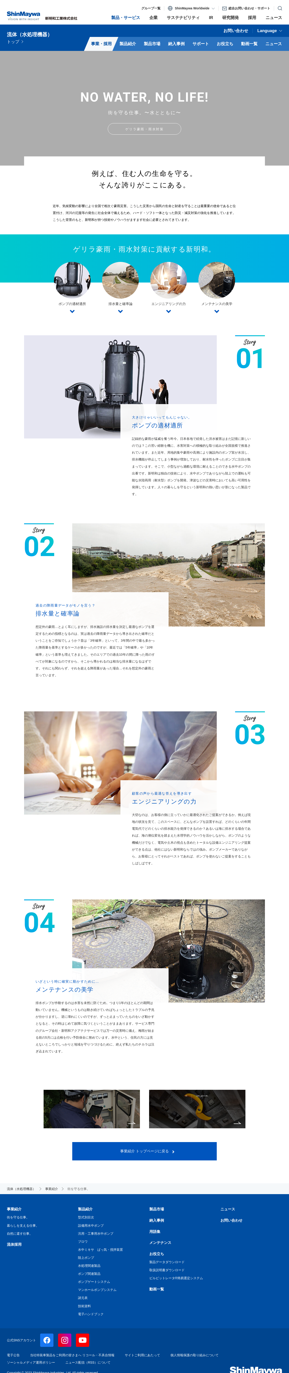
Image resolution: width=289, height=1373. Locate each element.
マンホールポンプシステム (97, 1290)
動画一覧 (156, 1289)
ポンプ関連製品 (89, 1274)
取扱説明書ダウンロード (167, 1270)
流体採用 (14, 1244)
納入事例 (156, 1220)
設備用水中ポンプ (91, 1225)
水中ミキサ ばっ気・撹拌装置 (100, 1249)
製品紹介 (85, 1209)
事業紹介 (14, 1209)
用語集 (154, 1232)
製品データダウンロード (167, 1262)
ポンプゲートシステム (94, 1282)
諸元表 (83, 1298)
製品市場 (156, 1209)
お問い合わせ (231, 1220)
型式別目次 (86, 1217)
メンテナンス (160, 1243)
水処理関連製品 (89, 1266)
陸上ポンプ (86, 1257)
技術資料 (84, 1306)
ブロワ (83, 1241)
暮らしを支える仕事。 (91, 1109)
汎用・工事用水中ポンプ (95, 1233)
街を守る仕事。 (18, 1217)
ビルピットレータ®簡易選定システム (176, 1278)
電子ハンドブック (91, 1314)
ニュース (227, 1209)
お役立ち (156, 1254)
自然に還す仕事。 (197, 1109)
